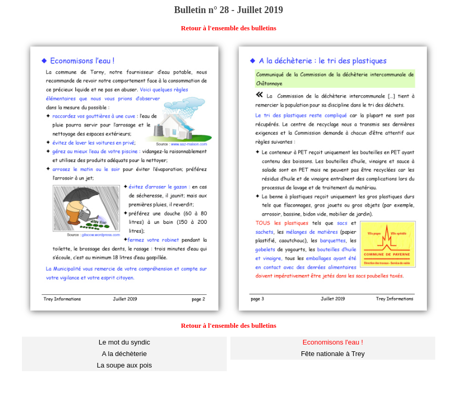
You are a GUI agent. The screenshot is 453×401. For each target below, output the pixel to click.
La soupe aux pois (124, 365)
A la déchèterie (124, 354)
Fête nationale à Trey (333, 354)
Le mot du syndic (124, 342)
